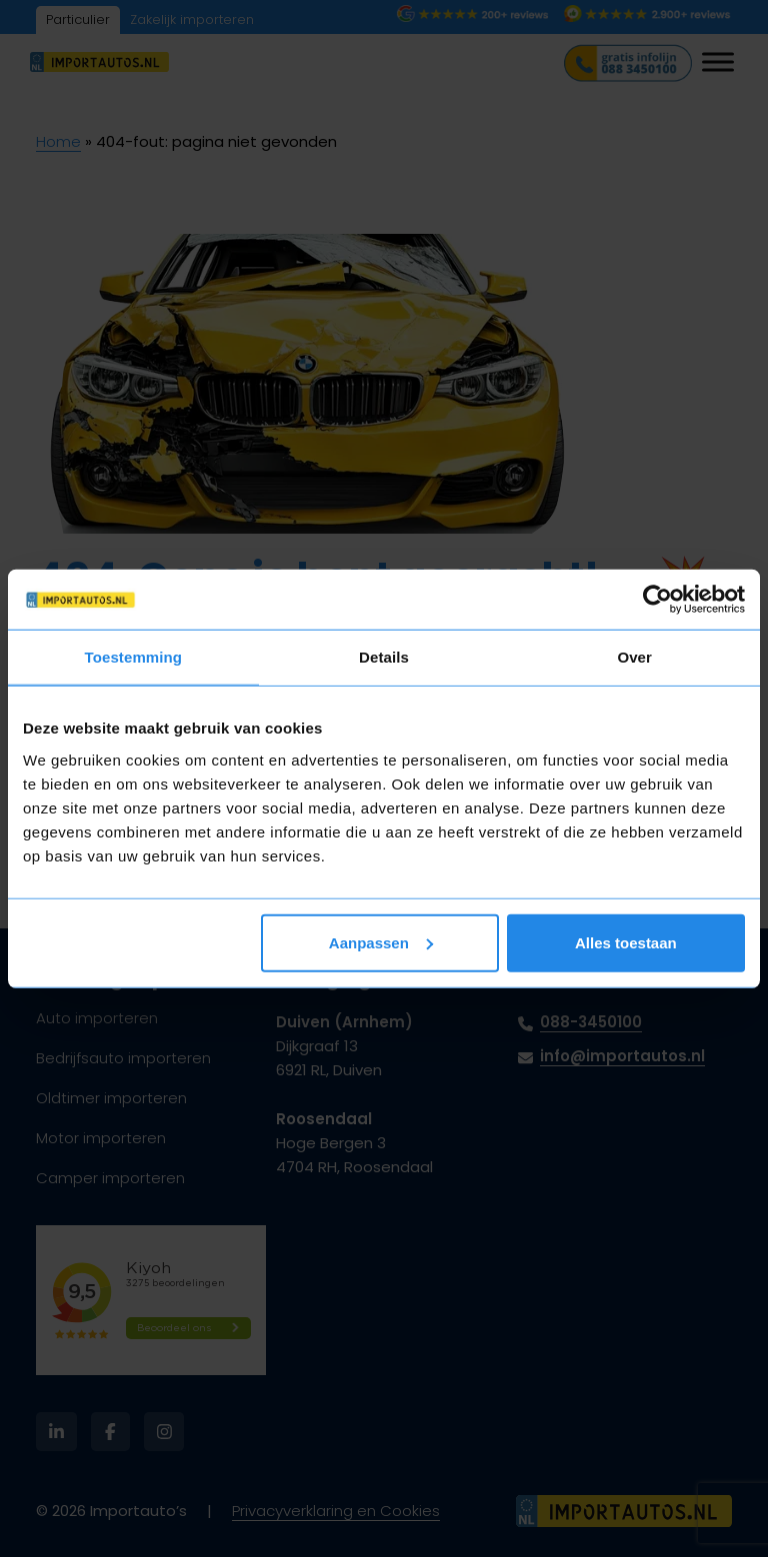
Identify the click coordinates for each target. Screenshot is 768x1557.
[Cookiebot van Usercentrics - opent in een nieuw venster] (657, 600)
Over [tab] (634, 657)
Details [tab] (384, 657)
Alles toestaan (626, 941)
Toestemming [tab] (134, 657)
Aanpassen (381, 941)
